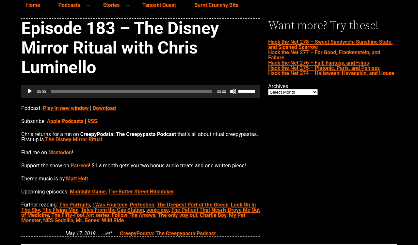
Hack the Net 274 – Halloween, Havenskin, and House (331, 73)
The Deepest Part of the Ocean (193, 205)
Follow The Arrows (133, 215)
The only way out (177, 215)
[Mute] (233, 91)
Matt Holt (77, 179)
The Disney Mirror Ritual (73, 139)
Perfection (142, 205)
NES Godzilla (58, 220)
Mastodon (60, 152)
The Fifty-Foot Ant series (80, 215)
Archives (278, 86)
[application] (140, 91)
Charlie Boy (213, 215)
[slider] (131, 91)
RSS (92, 121)
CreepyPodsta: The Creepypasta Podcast (168, 233)
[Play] (29, 91)
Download (104, 108)
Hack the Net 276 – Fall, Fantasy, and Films (318, 63)
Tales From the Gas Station (112, 210)
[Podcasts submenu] (88, 5)
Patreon (80, 165)
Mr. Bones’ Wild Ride (100, 220)
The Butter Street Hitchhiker (141, 192)
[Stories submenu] (127, 5)
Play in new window (66, 108)
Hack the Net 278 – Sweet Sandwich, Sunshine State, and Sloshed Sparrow (330, 44)
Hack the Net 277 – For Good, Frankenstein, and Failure (324, 55)
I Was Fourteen (110, 205)
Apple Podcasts (65, 121)
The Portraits (74, 205)
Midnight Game (88, 192)
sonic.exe (157, 210)
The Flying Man (60, 210)
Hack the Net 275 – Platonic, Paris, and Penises (324, 68)
